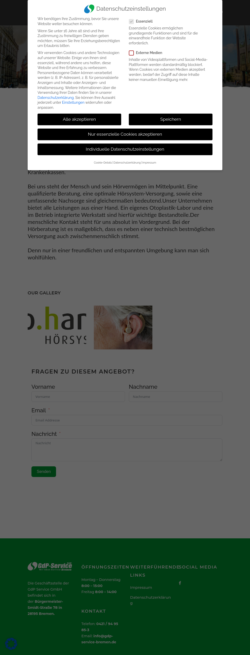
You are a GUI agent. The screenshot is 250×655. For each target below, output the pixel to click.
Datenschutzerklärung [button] (127, 162)
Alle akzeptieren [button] (79, 119)
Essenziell (143, 21)
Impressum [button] (149, 162)
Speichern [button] (170, 119)
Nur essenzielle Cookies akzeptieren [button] (125, 134)
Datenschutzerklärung (56, 98)
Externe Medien (148, 52)
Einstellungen (73, 102)
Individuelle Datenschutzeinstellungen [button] (125, 149)
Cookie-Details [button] (103, 162)
